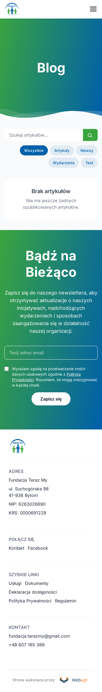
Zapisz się (51, 399)
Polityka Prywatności (30, 600)
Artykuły (62, 150)
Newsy (87, 150)
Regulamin (65, 600)
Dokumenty (36, 583)
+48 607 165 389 (27, 644)
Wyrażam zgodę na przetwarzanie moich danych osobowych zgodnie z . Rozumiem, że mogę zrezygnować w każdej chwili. (54, 376)
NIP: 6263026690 (27, 504)
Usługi (15, 583)
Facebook (38, 548)
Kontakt (16, 548)
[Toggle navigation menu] (93, 9)
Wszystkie (34, 150)
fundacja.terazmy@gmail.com (39, 636)
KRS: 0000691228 (27, 513)
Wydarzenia (64, 162)
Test (89, 162)
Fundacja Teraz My (28, 480)
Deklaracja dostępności (33, 592)
